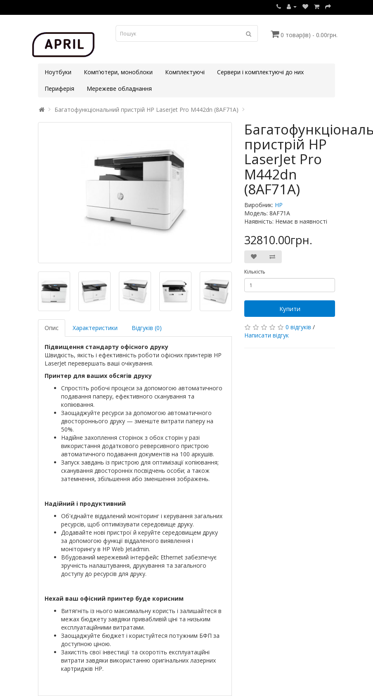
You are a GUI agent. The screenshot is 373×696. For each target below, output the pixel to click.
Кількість (254, 271)
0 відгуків (298, 327)
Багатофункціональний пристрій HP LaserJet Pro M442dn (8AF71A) (146, 109)
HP (279, 205)
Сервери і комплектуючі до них (260, 72)
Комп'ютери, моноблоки (118, 72)
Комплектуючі (185, 72)
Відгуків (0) (147, 328)
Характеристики (95, 328)
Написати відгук (266, 335)
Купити (289, 308)
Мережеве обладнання (119, 88)
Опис (52, 328)
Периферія (59, 88)
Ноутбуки (58, 72)
